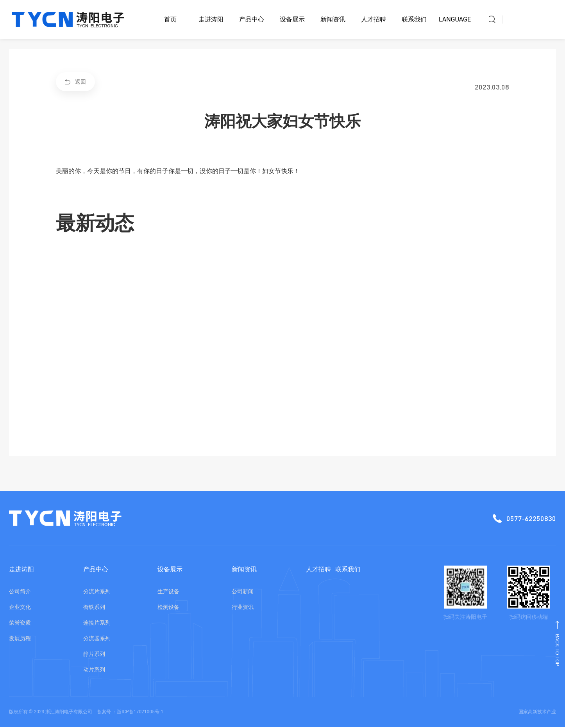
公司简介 (20, 591)
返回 (75, 82)
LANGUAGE (455, 19)
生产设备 (168, 591)
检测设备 (168, 607)
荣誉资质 (20, 623)
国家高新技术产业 (537, 711)
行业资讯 (243, 607)
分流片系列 (97, 591)
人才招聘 (373, 19)
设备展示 (292, 19)
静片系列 (94, 654)
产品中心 (251, 19)
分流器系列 (97, 638)
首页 (170, 19)
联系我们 (414, 19)
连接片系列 (97, 623)
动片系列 (94, 669)
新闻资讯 (332, 19)
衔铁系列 (94, 607)
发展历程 (20, 638)
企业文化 (20, 607)
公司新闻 (243, 591)
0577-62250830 (509, 518)
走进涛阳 (210, 19)
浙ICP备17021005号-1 (140, 711)
